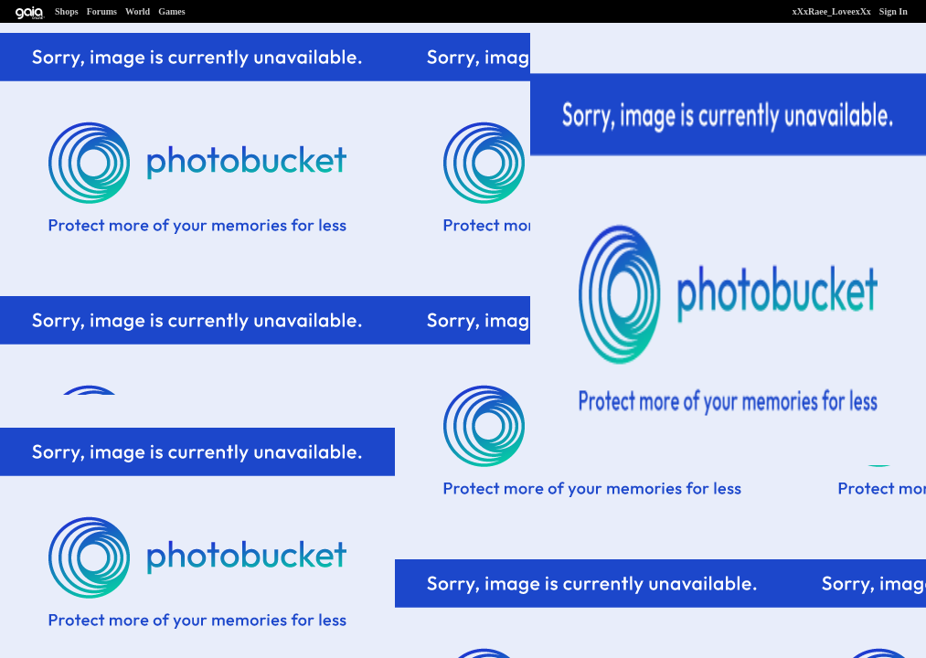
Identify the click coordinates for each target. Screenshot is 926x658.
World (137, 11)
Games (171, 11)
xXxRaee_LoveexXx (832, 11)
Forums (102, 11)
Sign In (893, 11)
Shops (67, 11)
